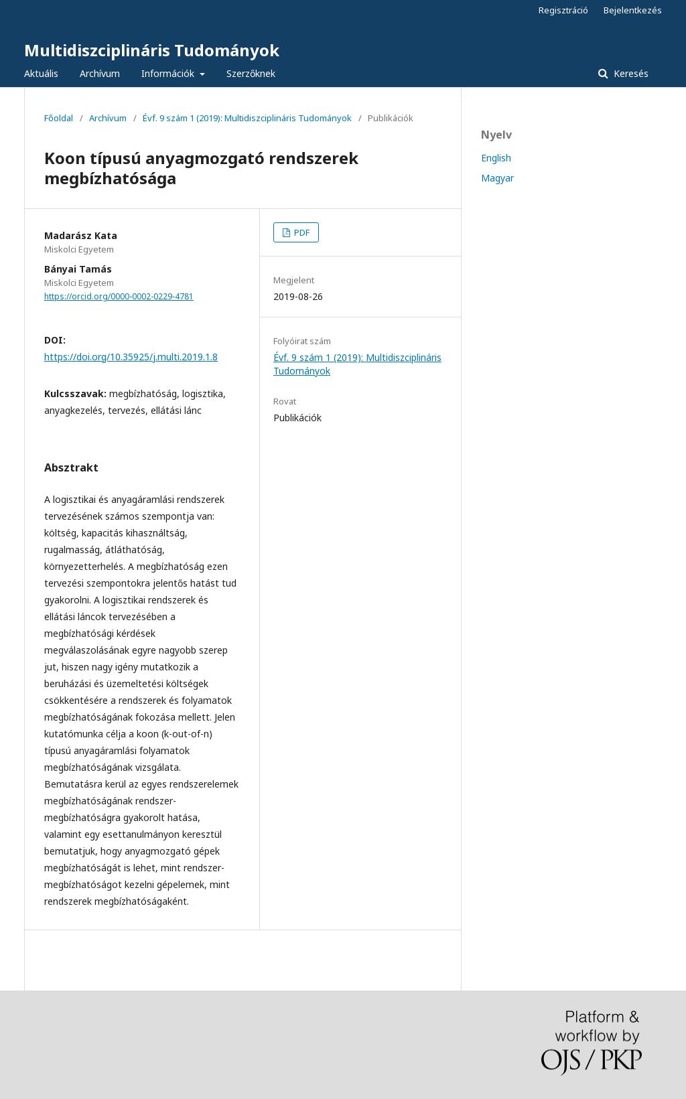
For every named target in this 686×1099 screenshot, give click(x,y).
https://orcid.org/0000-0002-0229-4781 (119, 296)
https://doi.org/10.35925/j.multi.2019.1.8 (131, 356)
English (496, 157)
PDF (301, 232)
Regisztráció (563, 10)
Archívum (100, 73)
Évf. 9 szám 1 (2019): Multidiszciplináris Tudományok (247, 118)
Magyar (497, 177)
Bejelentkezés (633, 10)
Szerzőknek (250, 73)
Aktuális (41, 73)
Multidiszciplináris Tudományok (151, 50)
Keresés (629, 73)
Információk (169, 73)
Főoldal (58, 118)
